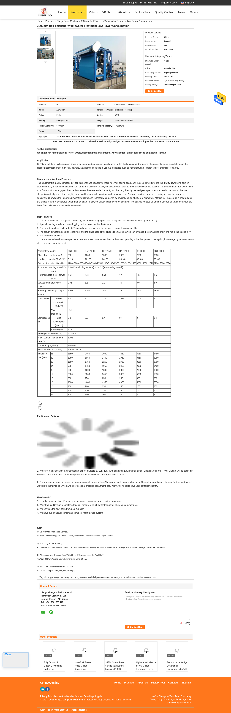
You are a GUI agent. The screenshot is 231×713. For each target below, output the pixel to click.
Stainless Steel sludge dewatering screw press (98, 577)
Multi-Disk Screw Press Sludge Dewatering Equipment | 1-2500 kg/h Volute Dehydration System (84, 670)
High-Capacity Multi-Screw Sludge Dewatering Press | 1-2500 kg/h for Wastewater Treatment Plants (146, 670)
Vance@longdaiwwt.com (179, 702)
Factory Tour (142, 12)
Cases (194, 12)
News (181, 12)
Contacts (173, 682)
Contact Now (156, 91)
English (189, 2)
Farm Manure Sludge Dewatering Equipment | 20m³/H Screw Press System (177, 667)
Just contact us (79, 710)
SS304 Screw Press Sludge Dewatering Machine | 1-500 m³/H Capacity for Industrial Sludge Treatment (114, 670)
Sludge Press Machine (67, 21)
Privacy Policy (47, 696)
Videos (93, 12)
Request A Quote (169, 2)
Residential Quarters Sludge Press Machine (137, 577)
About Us (124, 12)
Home (62, 12)
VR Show (108, 12)
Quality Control (164, 12)
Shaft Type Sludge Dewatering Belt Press (61, 577)
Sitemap (186, 682)
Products (76, 12)
